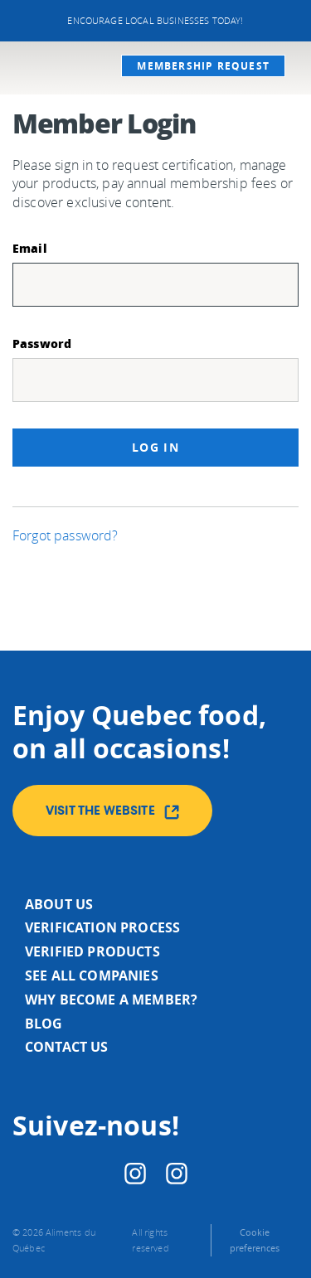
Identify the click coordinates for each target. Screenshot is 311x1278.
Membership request (203, 66)
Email (29, 248)
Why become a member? (111, 999)
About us (59, 904)
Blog (44, 1023)
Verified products (92, 951)
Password (41, 343)
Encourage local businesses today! (155, 21)
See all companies (91, 975)
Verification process (102, 927)
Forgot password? (65, 535)
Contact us (67, 1047)
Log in (155, 447)
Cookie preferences (254, 1240)
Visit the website (112, 812)
